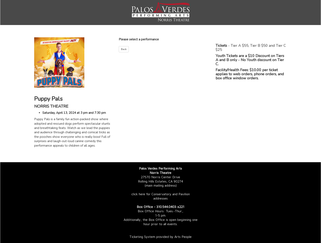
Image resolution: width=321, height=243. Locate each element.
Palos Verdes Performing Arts (160, 168)
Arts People (183, 236)
